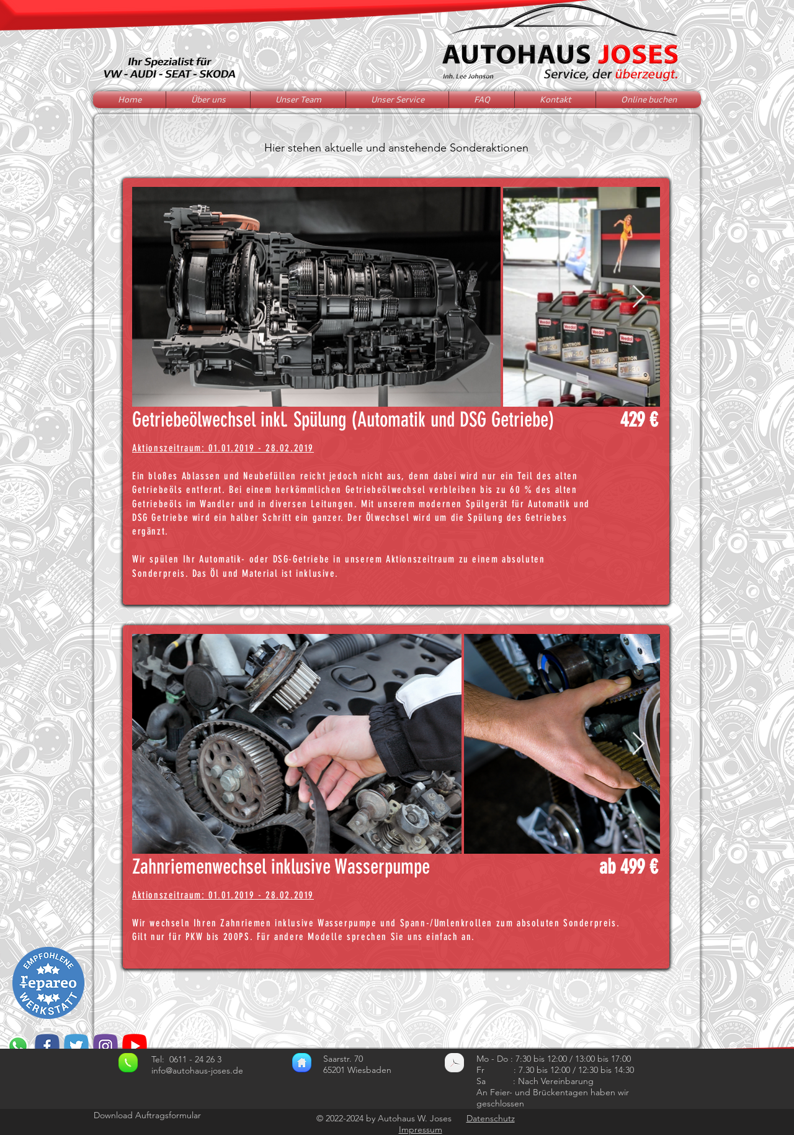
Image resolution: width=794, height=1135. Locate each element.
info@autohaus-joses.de (197, 1070)
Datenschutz (490, 1118)
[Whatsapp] (18, 1046)
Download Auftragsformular (147, 1115)
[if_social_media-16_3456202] (105, 1046)
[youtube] (135, 1046)
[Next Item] (638, 297)
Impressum (420, 1129)
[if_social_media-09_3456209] (47, 1046)
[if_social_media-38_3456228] (76, 1046)
